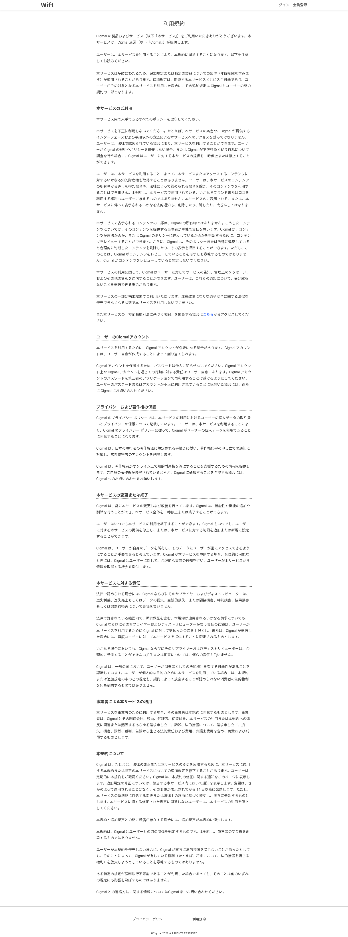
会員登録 (300, 5)
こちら (208, 314)
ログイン (282, 5)
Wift (47, 5)
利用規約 (199, 919)
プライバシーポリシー (149, 919)
